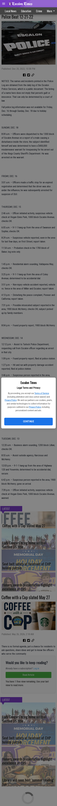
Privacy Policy (11, 400)
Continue (28, 421)
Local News (10, 11)
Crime (39, 11)
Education (26, 11)
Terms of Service (42, 393)
